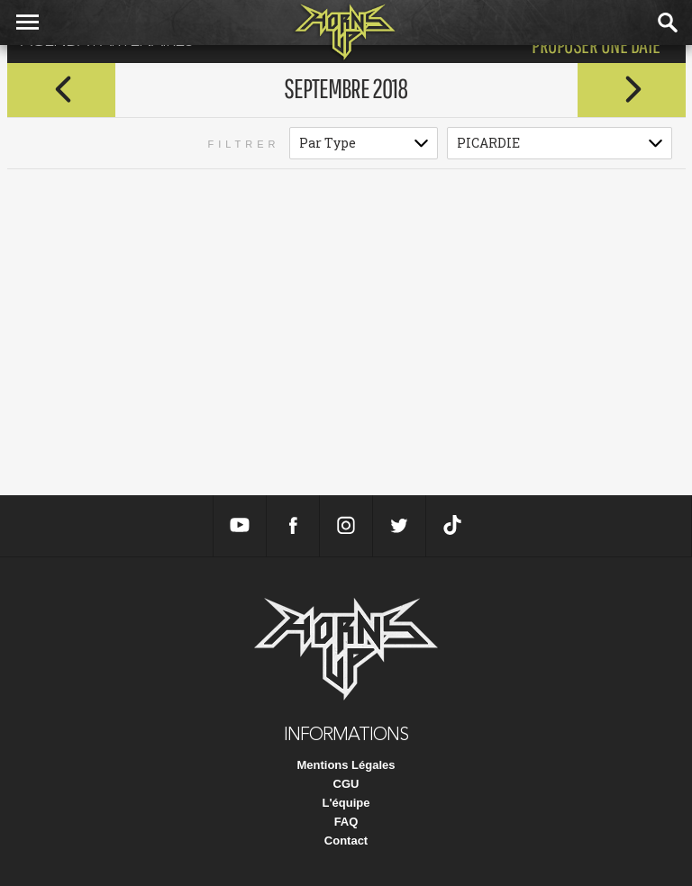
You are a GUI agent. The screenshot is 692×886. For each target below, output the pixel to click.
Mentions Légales (345, 765)
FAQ (346, 821)
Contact (346, 840)
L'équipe (346, 802)
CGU (346, 784)
